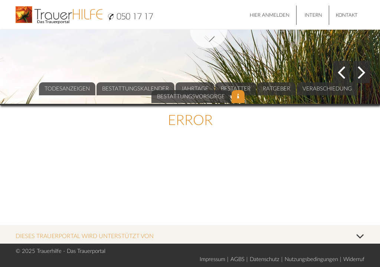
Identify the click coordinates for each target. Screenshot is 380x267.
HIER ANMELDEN (269, 15)
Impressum (212, 259)
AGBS (237, 259)
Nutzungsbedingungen (311, 259)
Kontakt (347, 15)
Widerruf (353, 259)
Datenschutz (264, 259)
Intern (313, 15)
